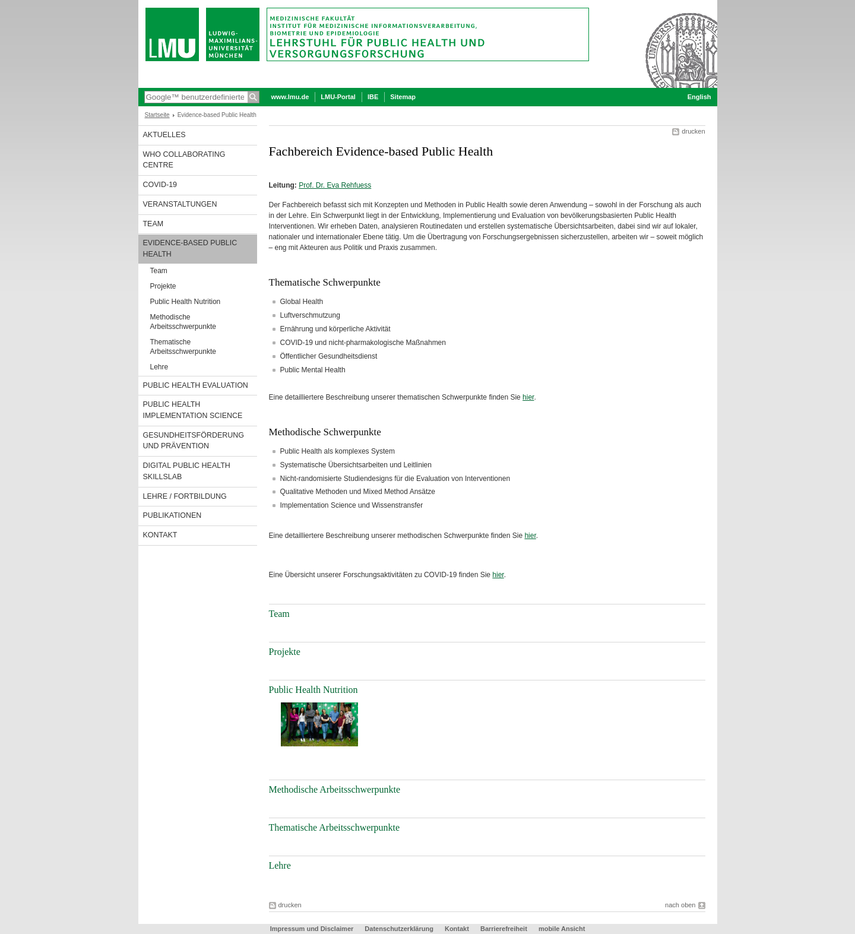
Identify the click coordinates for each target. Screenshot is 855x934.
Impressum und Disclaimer (312, 928)
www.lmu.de (290, 96)
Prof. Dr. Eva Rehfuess (335, 185)
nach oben (680, 904)
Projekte (163, 286)
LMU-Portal (338, 96)
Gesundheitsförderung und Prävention (193, 441)
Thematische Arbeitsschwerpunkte (183, 347)
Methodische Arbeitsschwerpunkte (183, 322)
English (699, 96)
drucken (693, 131)
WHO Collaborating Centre (184, 160)
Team (153, 224)
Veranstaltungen (180, 204)
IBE (373, 96)
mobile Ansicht (562, 928)
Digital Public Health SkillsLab (186, 471)
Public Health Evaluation (195, 385)
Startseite (157, 115)
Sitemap (403, 96)
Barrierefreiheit (504, 928)
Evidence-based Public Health (190, 248)
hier (528, 397)
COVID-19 (160, 185)
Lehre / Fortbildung (185, 496)
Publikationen (172, 515)
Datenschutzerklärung (399, 928)
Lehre (159, 367)
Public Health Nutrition (185, 301)
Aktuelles (164, 135)
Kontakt (160, 535)
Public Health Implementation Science (193, 410)
